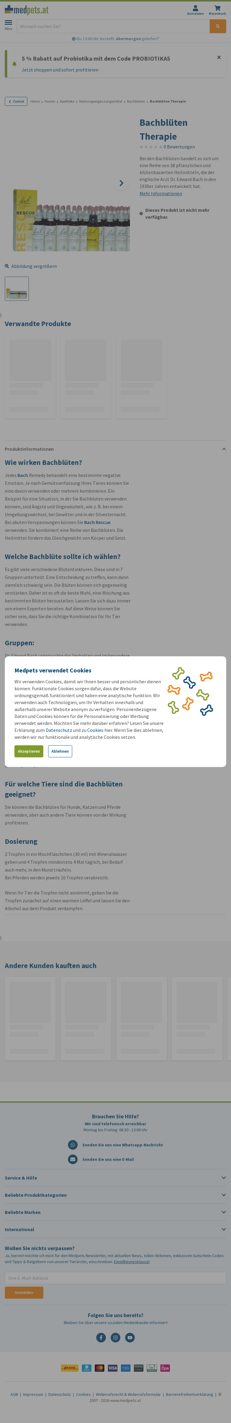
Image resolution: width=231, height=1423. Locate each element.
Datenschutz (59, 730)
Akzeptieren (29, 751)
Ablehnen (60, 751)
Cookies (95, 730)
